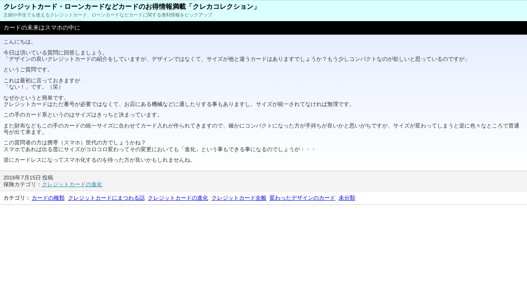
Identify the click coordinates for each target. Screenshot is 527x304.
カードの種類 (48, 198)
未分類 (347, 198)
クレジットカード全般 (239, 198)
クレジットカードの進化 (72, 184)
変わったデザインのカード (302, 198)
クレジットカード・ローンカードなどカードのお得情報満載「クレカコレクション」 (131, 6)
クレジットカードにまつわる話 (106, 198)
